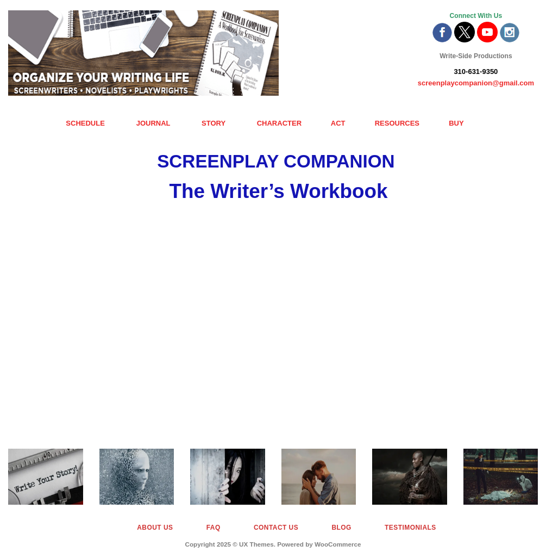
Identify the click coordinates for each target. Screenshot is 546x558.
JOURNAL (153, 123)
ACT (338, 123)
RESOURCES (397, 123)
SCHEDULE (85, 123)
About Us (155, 527)
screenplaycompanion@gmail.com (476, 83)
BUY (456, 123)
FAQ (213, 527)
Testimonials (410, 527)
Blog (341, 527)
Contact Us (276, 527)
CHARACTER (279, 123)
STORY (213, 123)
